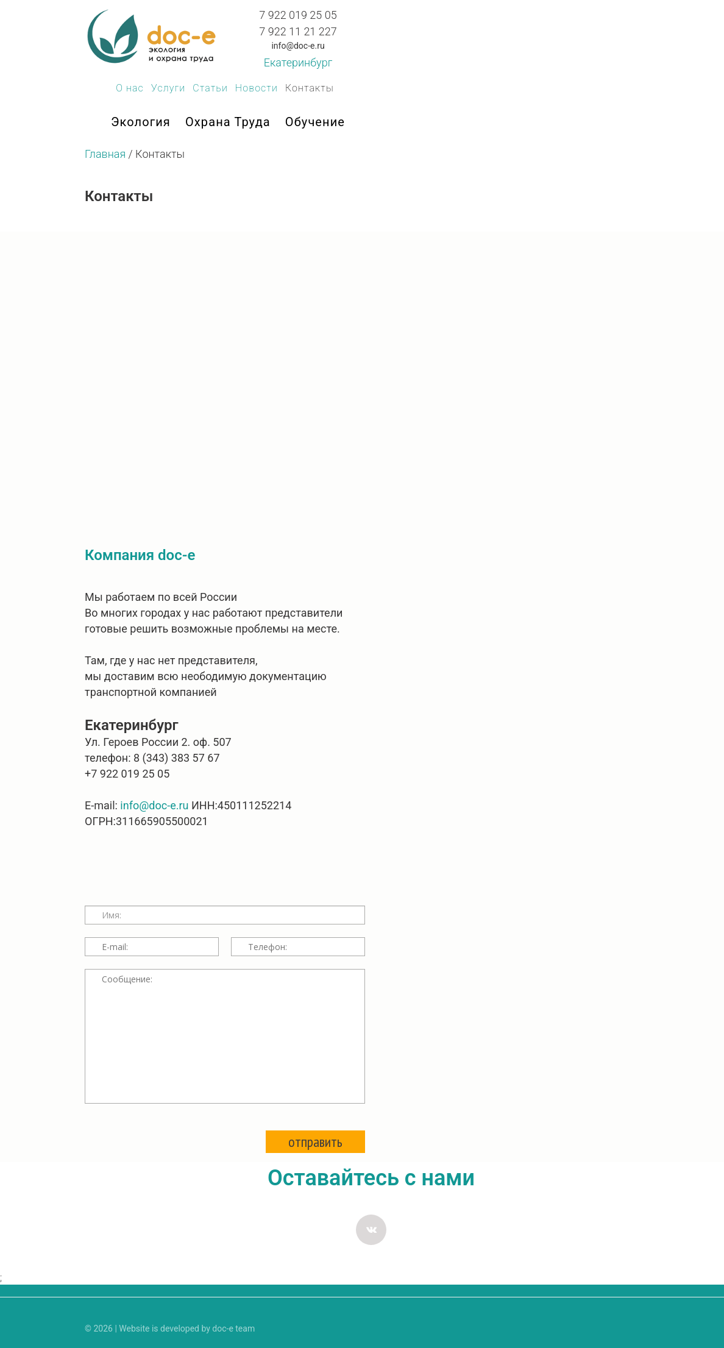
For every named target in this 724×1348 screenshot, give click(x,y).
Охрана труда (228, 122)
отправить (315, 1141)
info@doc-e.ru (297, 46)
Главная (105, 153)
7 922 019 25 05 (297, 15)
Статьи (210, 88)
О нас (130, 88)
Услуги (168, 88)
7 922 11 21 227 (297, 31)
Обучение (315, 122)
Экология (141, 122)
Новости (256, 88)
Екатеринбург (298, 62)
